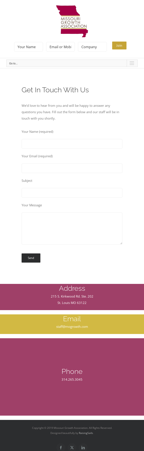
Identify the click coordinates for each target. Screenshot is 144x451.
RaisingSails (86, 433)
